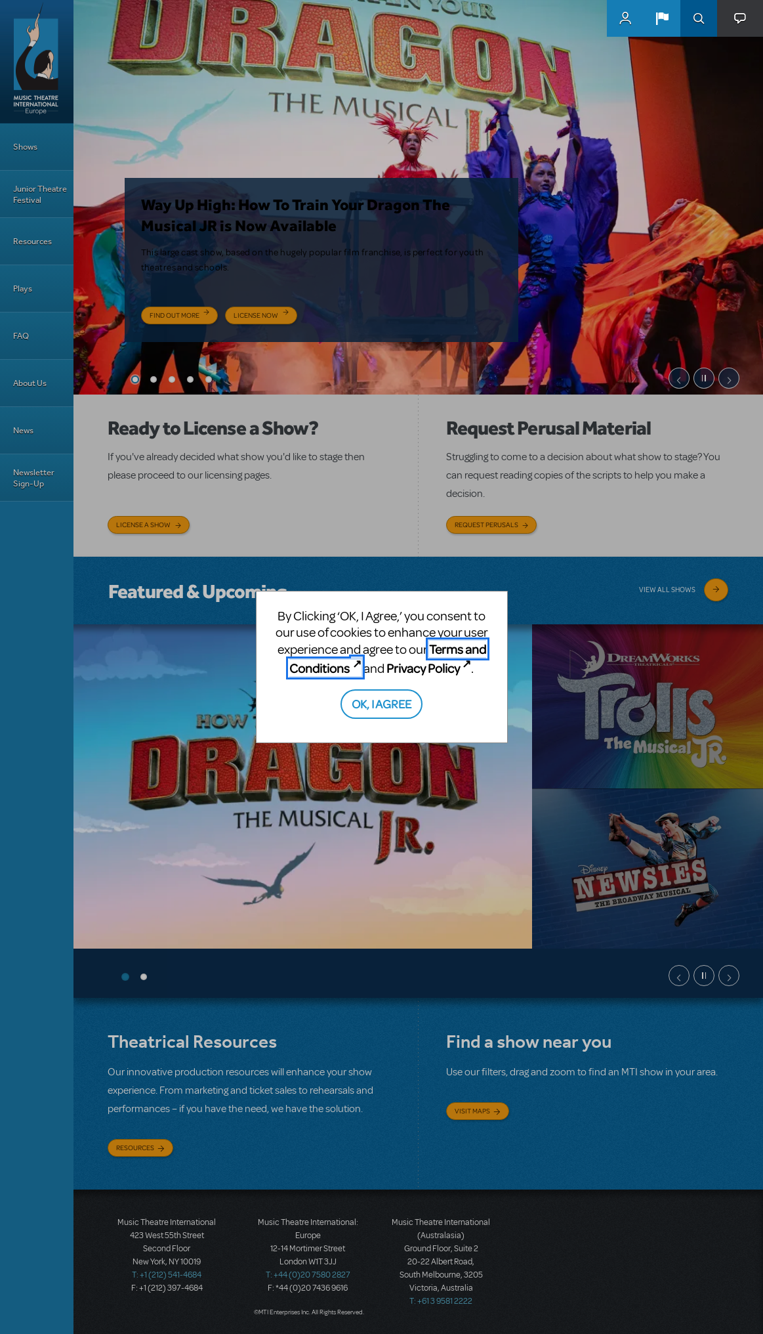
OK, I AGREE (381, 703)
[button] (662, 18)
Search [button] (698, 18)
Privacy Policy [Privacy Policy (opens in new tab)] (423, 668)
